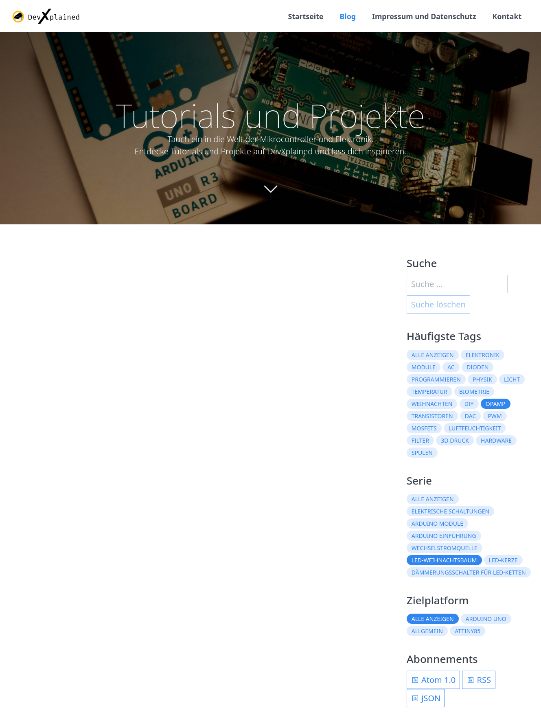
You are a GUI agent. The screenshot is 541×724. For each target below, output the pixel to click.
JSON (425, 698)
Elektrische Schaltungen (450, 512)
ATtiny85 (467, 631)
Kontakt (506, 16)
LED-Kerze (503, 560)
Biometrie (474, 391)
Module (424, 367)
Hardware (496, 440)
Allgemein (427, 631)
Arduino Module (437, 524)
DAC (470, 416)
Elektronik (482, 355)
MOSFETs (424, 428)
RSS (479, 680)
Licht (512, 379)
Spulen (422, 452)
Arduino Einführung (444, 536)
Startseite (304, 16)
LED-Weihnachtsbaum (444, 560)
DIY (469, 404)
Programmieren (436, 379)
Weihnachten (432, 404)
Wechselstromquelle (444, 548)
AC (451, 367)
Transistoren (432, 416)
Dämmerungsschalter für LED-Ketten (469, 573)
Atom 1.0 (433, 680)
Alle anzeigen (433, 355)
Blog (346, 16)
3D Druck (455, 440)
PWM (495, 416)
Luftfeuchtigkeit (475, 428)
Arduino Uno (486, 619)
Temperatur (429, 391)
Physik (482, 379)
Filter (420, 440)
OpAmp (496, 404)
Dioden (478, 367)
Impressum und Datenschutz (422, 16)
